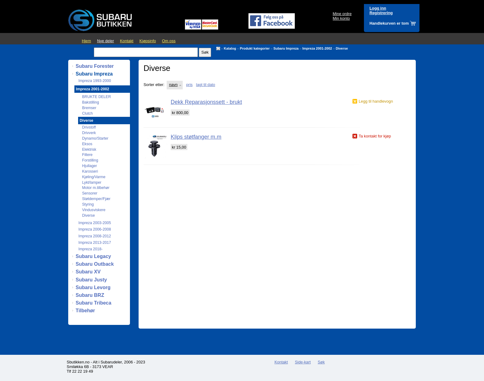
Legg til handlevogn (376, 101)
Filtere (87, 155)
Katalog (230, 48)
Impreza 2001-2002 (317, 48)
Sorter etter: (154, 84)
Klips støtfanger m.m (196, 137)
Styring (88, 204)
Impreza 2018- (90, 249)
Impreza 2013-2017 (94, 242)
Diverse (342, 48)
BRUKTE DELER (96, 97)
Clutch (87, 113)
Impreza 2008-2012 (94, 236)
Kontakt (126, 41)
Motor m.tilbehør (96, 188)
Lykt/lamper (91, 182)
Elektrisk (89, 149)
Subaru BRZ (90, 295)
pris (189, 84)
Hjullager (89, 166)
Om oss (169, 41)
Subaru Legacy (93, 256)
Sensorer (89, 193)
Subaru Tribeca (93, 302)
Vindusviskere (93, 210)
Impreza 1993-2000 (94, 81)
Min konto (341, 18)
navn (173, 84)
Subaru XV (88, 271)
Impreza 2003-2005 (94, 223)
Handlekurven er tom (389, 23)
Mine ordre (342, 13)
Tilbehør (85, 310)
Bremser (89, 108)
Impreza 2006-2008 (94, 229)
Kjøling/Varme (93, 177)
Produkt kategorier (255, 48)
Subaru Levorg (93, 287)
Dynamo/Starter (95, 138)
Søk (321, 362)
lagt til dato (205, 84)
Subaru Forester (95, 66)
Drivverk (89, 133)
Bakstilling (90, 102)
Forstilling (90, 160)
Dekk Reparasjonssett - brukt (206, 102)
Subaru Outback (95, 264)
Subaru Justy (91, 279)
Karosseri (90, 171)
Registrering (381, 12)
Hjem (86, 41)
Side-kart (303, 362)
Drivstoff (89, 127)
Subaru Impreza (286, 48)
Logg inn (377, 8)
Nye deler (105, 41)
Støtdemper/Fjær (96, 199)
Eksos (87, 144)
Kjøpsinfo (148, 41)
